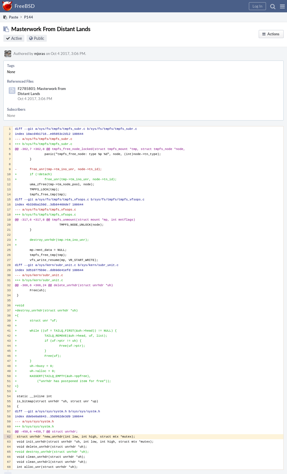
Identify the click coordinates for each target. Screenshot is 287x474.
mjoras (39, 53)
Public (39, 38)
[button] (282, 6)
